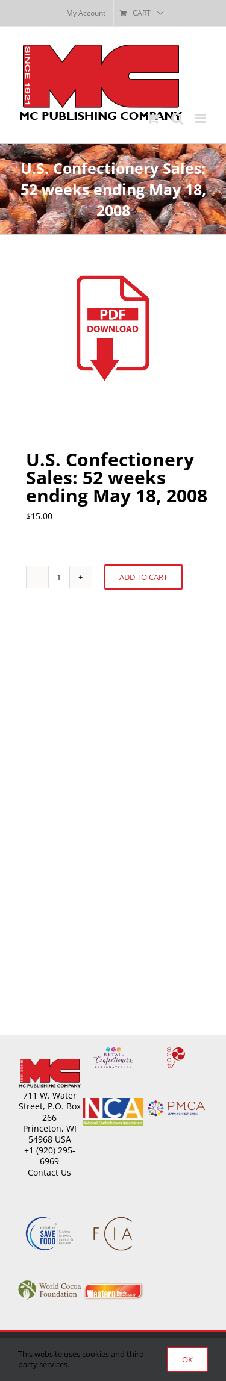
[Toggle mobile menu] (201, 118)
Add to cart (143, 577)
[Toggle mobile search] (177, 118)
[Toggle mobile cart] (153, 118)
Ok (187, 1359)
